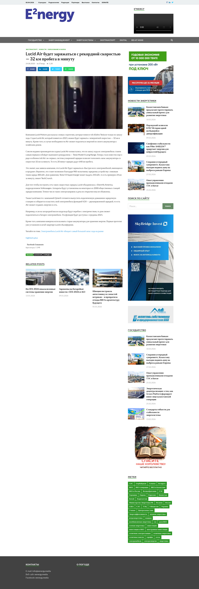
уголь (158, 537)
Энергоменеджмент (59, 40)
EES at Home (137, 40)
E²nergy (42, 63)
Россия (168, 503)
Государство (35, 40)
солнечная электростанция (140, 533)
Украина (164, 506)
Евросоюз (152, 495)
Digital (123, 40)
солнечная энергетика (162, 533)
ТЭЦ (145, 506)
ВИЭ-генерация (142, 487)
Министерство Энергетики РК (141, 503)
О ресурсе (42, 2)
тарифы (150, 537)
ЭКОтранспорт (107, 40)
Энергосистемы (84, 40)
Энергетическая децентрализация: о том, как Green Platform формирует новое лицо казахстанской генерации (159, 394)
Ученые (132, 510)
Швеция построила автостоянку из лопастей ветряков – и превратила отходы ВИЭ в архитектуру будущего (106, 297)
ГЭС (161, 491)
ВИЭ (131, 487)
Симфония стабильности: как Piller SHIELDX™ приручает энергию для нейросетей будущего (158, 147)
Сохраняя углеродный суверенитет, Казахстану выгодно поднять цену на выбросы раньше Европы (158, 166)
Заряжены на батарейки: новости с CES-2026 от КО (72, 290)
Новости (42, 49)
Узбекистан (154, 506)
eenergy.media (41, 574)
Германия (133, 495)
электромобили (135, 541)
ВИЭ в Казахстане (158, 487)
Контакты (95, 2)
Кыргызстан (142, 499)
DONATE (105, 2)
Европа (143, 495)
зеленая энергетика (137, 526)
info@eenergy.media (41, 571)
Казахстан (163, 495)
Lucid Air (38, 255)
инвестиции (152, 526)
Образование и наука (57, 49)
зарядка (47, 255)
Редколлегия (54, 2)
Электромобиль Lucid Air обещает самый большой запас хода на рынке (72, 231)
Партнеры (75, 2)
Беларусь (162, 483)
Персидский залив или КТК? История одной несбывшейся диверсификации (157, 129)
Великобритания (149, 491)
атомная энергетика (158, 514)
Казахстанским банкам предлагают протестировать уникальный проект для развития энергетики (159, 111)
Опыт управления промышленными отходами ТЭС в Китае (159, 183)
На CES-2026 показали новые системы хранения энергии (41, 290)
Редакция (65, 2)
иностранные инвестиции (157, 529)
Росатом (159, 503)
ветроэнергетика (136, 518)
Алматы (152, 483)
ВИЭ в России (134, 491)
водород (148, 518)
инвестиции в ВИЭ (136, 529)
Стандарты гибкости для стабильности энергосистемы (158, 412)
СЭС (138, 506)
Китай (131, 499)
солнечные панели (136, 537)
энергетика (163, 541)
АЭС (131, 483)
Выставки (85, 2)
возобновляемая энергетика (140, 522)
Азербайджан (141, 483)
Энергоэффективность (138, 514)
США (131, 506)
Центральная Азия (145, 510)
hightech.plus (32, 237)
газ (155, 522)
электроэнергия (150, 541)
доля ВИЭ (163, 522)
